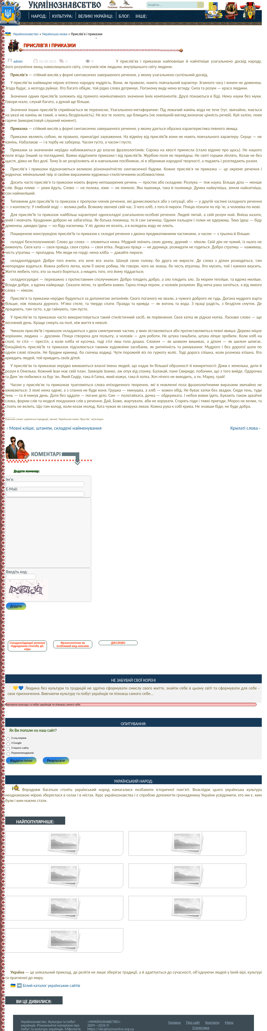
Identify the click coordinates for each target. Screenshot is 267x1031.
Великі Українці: (95, 16)
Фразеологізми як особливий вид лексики (73, 644)
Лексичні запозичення (64, 882)
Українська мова (54, 34)
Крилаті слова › (245, 428)
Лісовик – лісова (187, 914)
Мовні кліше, (188, 882)
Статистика (200, 1028)
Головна (174, 1022)
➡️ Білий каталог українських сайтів (48, 985)
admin (18, 61)
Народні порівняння (64, 849)
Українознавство (26, 34)
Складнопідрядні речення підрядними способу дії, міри (27, 646)
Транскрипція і (64, 914)
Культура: (62, 16)
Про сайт (193, 1022)
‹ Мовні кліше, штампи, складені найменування (54, 428)
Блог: (124, 16)
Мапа (229, 1022)
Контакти (212, 1022)
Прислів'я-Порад (187, 849)
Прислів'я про (64, 946)
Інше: (141, 16)
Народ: (39, 16)
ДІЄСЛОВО (118, 643)
